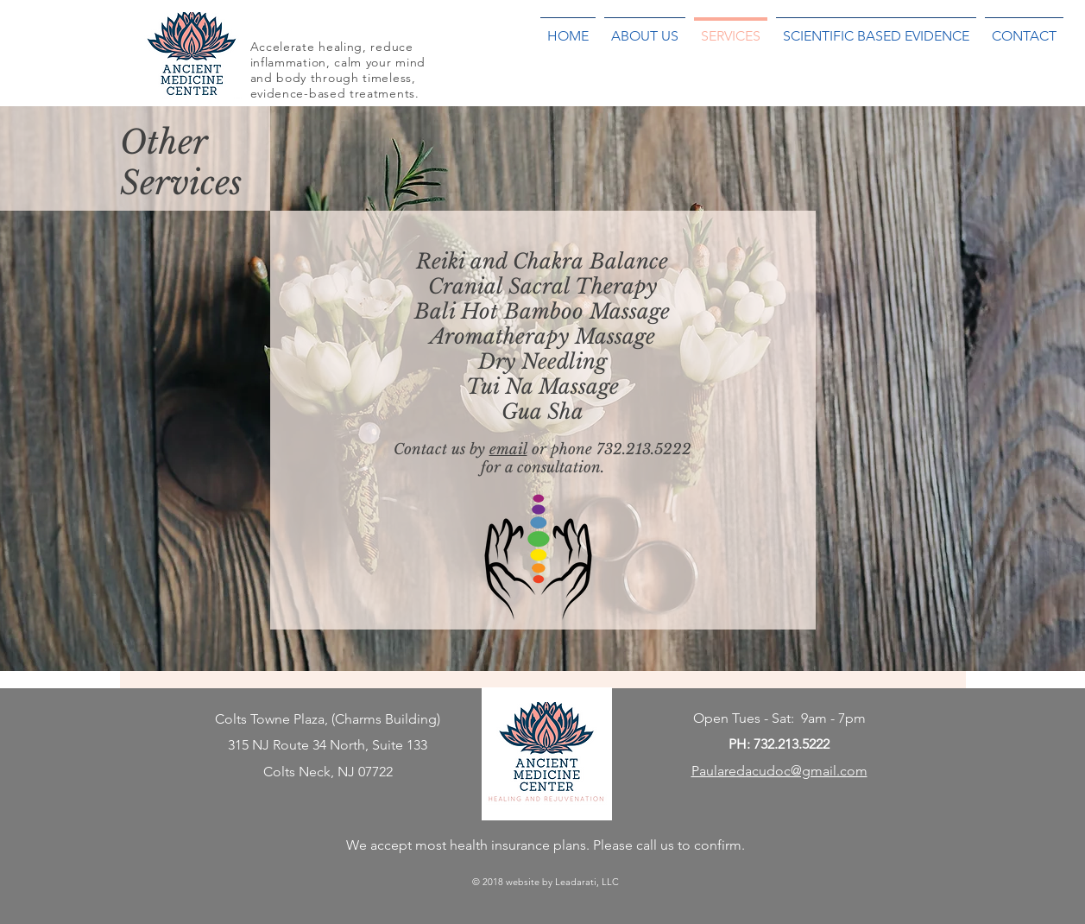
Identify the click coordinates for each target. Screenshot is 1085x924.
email (508, 449)
